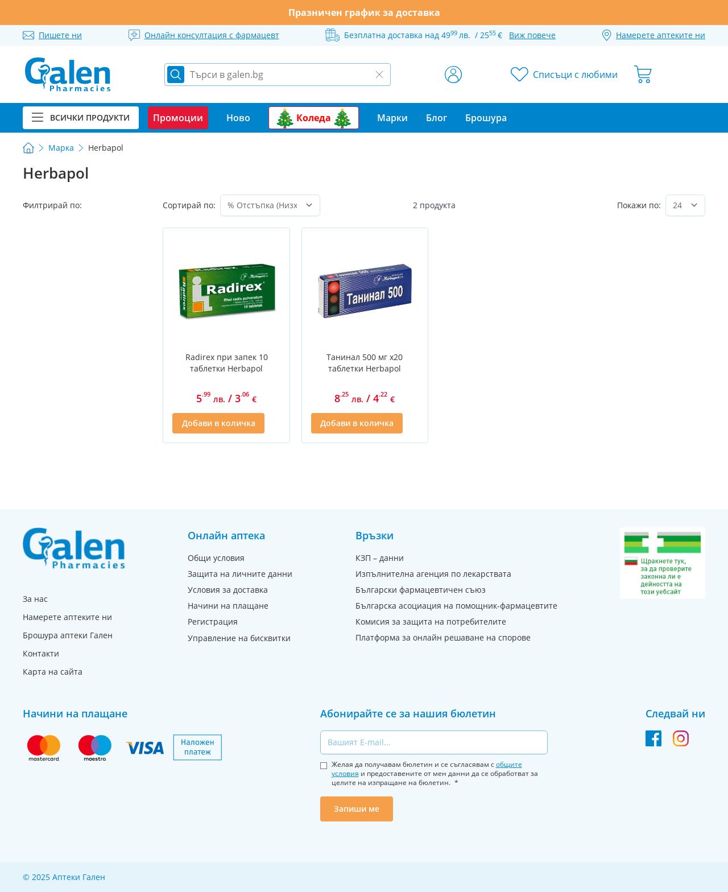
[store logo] (67, 74)
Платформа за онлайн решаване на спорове (443, 637)
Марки (392, 118)
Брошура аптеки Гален (68, 635)
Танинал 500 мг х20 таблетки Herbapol (364, 363)
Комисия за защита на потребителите (430, 621)
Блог (436, 118)
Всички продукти (81, 117)
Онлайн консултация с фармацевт (211, 35)
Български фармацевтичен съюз (420, 589)
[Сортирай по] (270, 205)
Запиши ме (356, 808)
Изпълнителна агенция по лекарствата (433, 573)
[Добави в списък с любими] (273, 423)
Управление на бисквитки (239, 638)
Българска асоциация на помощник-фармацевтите (456, 605)
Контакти (41, 653)
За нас (35, 598)
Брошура (486, 118)
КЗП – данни (379, 557)
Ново (238, 118)
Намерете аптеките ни (67, 617)
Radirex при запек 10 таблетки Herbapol (226, 363)
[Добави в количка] (218, 423)
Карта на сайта (52, 671)
